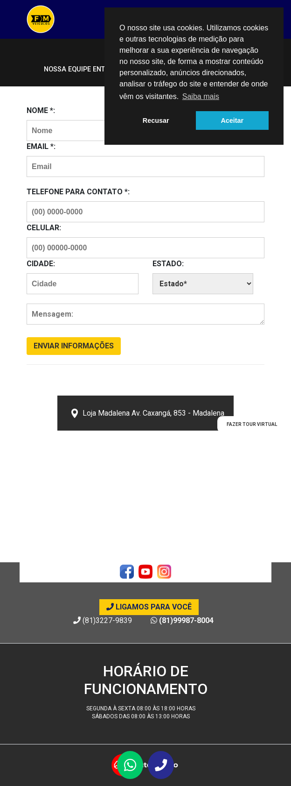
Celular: (44, 227)
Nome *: (41, 110)
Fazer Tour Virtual (252, 424)
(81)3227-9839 (102, 620)
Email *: (41, 146)
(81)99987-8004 (182, 620)
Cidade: (41, 263)
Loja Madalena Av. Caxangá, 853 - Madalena (147, 413)
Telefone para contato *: (78, 191)
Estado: (168, 263)
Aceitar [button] (232, 120)
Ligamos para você (149, 606)
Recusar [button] (156, 120)
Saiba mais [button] (200, 96)
